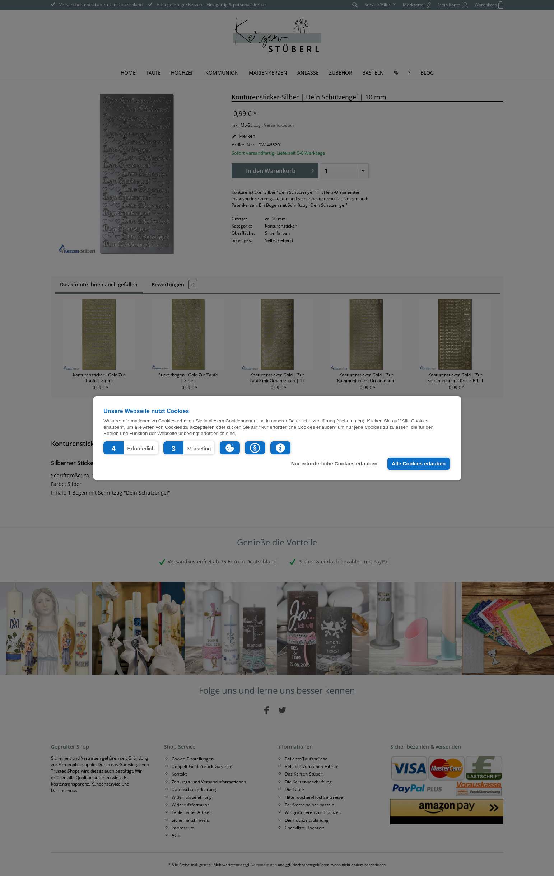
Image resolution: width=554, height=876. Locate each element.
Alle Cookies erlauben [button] (419, 464)
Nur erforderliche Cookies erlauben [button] (334, 464)
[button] (130, 447)
